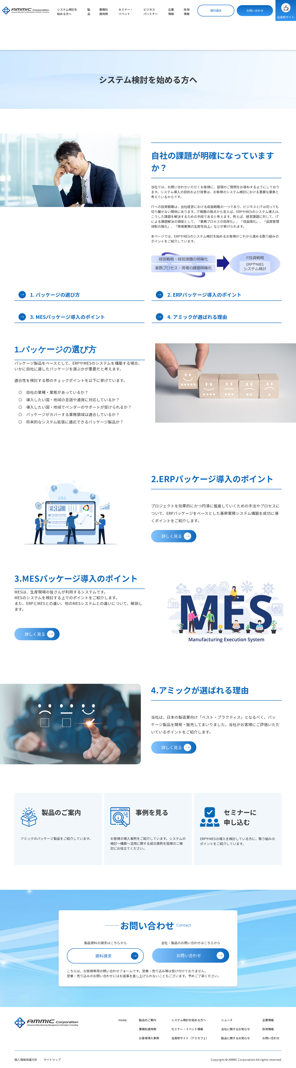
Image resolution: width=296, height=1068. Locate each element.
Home (123, 1020)
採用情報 (187, 11)
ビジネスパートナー (150, 11)
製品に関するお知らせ (235, 1038)
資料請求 (216, 10)
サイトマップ (52, 1060)
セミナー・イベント (126, 11)
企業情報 (171, 11)
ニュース (226, 1020)
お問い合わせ (255, 10)
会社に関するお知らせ (235, 1029)
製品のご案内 (147, 1020)
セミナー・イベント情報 (187, 1029)
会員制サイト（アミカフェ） (190, 1038)
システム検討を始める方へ (67, 11)
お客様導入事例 (149, 1038)
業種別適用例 (103, 11)
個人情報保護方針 (25, 1060)
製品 (88, 11)
